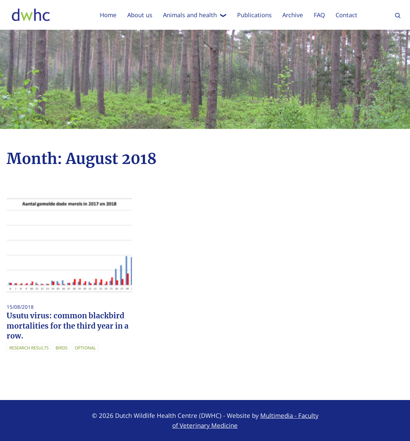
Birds (61, 348)
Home (108, 15)
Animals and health (194, 15)
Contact (346, 15)
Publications (254, 15)
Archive (292, 15)
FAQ (319, 15)
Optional (85, 348)
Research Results (29, 348)
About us (139, 15)
